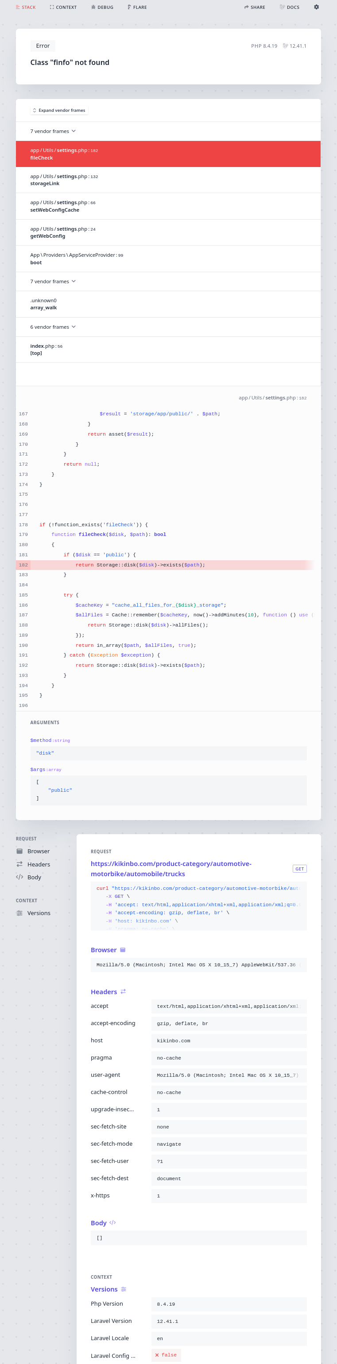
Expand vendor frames (59, 110)
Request (26, 839)
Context (26, 901)
